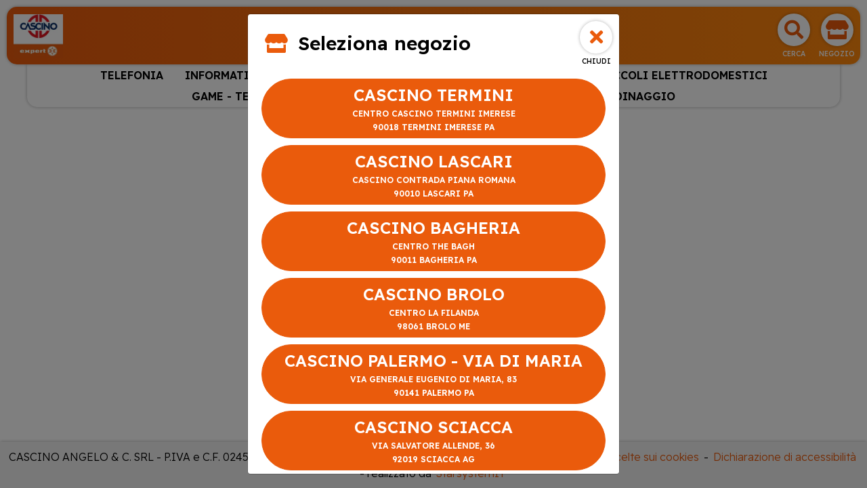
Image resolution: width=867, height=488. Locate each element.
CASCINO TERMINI (433, 109)
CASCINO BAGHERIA (433, 242)
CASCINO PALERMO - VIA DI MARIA (433, 375)
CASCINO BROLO (433, 308)
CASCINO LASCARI (433, 176)
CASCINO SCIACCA (433, 441)
